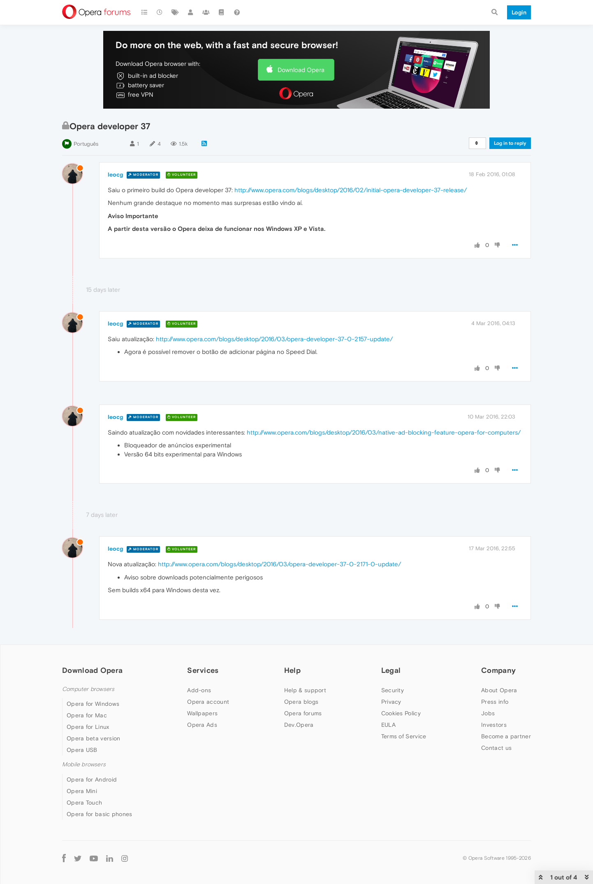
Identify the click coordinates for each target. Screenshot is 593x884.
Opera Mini (82, 791)
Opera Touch (84, 802)
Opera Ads (202, 724)
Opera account (208, 701)
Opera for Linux (88, 726)
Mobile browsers (84, 764)
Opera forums (303, 713)
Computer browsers (88, 689)
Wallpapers (202, 713)
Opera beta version (93, 738)
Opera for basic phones (99, 814)
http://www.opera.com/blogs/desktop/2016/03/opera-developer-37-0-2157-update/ (274, 338)
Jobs (488, 713)
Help (292, 670)
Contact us (496, 747)
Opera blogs (301, 701)
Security (392, 690)
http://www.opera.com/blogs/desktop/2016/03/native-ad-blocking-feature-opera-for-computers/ (384, 432)
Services (202, 670)
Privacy (391, 701)
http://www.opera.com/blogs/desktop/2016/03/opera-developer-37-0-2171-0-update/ (279, 564)
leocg (115, 174)
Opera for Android (92, 779)
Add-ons (199, 690)
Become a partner (506, 736)
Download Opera (301, 69)
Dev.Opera (299, 724)
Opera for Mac (87, 715)
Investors (494, 724)
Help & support (305, 690)
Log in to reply (510, 143)
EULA (388, 724)
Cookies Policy (401, 713)
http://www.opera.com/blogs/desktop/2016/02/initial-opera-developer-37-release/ (350, 189)
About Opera (499, 690)
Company (498, 670)
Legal (391, 670)
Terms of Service (403, 736)
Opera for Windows (93, 703)
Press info (494, 701)
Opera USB (82, 750)
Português (86, 144)
